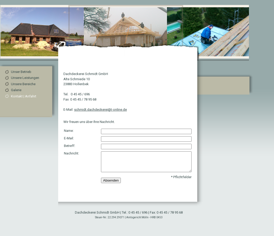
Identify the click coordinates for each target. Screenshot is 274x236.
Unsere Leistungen (25, 78)
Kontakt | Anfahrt (23, 96)
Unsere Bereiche (23, 84)
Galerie (16, 90)
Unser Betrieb (21, 72)
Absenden (111, 180)
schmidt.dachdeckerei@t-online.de (100, 109)
